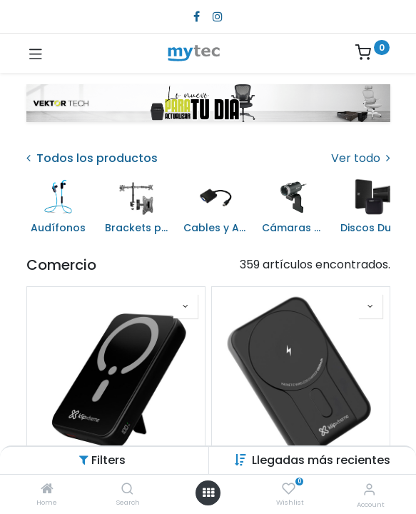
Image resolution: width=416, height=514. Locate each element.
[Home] (47, 489)
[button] (321, 460)
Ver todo (360, 158)
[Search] (127, 489)
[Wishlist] (288, 489)
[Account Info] (369, 489)
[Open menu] (208, 492)
